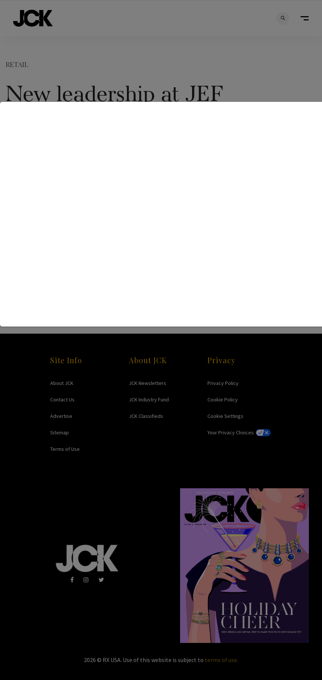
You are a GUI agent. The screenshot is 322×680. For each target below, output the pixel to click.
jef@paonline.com (186, 230)
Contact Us (62, 399)
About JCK (61, 383)
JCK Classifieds (146, 416)
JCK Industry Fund (149, 399)
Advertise (61, 416)
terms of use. (221, 660)
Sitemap (59, 432)
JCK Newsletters (147, 383)
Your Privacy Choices (230, 432)
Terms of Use (65, 449)
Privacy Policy (223, 383)
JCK (33, 18)
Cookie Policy (222, 399)
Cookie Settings (225, 416)
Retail (17, 64)
